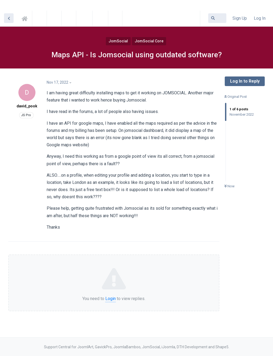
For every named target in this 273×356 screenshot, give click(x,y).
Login (110, 298)
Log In (260, 18)
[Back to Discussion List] (9, 18)
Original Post (235, 97)
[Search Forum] (217, 18)
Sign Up (239, 18)
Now (229, 186)
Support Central (26, 17)
